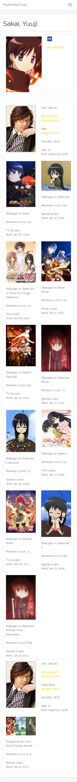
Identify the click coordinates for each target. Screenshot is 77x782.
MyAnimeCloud (15, 5)
